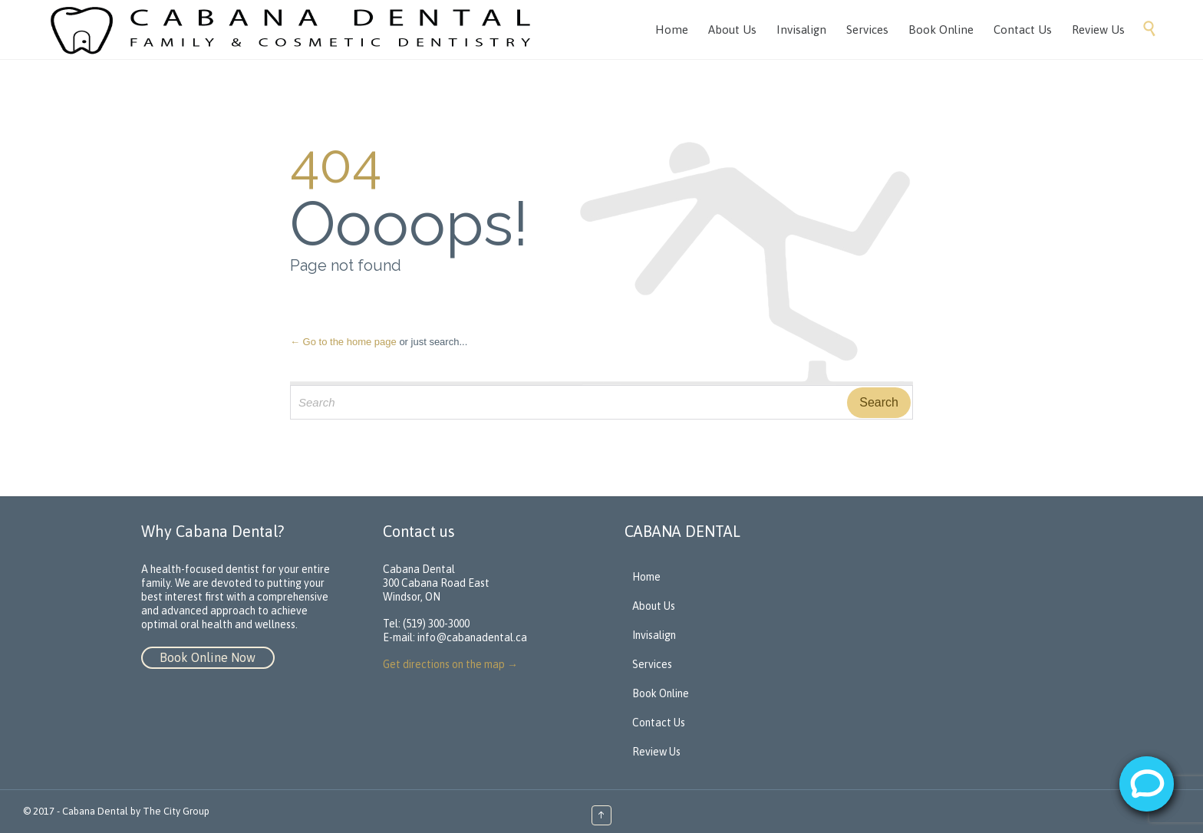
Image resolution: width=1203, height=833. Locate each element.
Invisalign (654, 635)
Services (652, 664)
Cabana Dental (95, 811)
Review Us (656, 752)
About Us (653, 606)
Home (646, 577)
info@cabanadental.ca (472, 637)
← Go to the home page (343, 341)
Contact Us (658, 722)
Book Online (660, 693)
